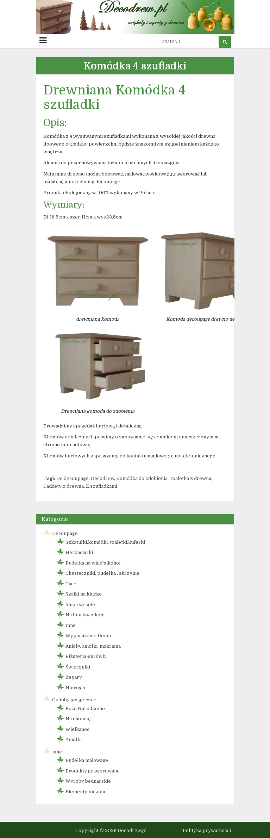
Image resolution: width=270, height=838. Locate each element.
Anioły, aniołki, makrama (93, 646)
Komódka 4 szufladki (135, 66)
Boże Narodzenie (85, 708)
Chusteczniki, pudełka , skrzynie (102, 573)
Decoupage (65, 533)
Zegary (73, 677)
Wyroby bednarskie (88, 781)
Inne (70, 625)
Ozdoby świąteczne (74, 699)
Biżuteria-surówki (86, 656)
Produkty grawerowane (92, 771)
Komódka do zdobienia (142, 478)
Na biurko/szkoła (85, 614)
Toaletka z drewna (190, 478)
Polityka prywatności (207, 830)
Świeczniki (77, 667)
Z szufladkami (101, 486)
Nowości (75, 687)
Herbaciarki (79, 552)
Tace (70, 583)
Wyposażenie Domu (88, 635)
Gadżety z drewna (63, 486)
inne (57, 751)
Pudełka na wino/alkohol (92, 563)
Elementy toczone (86, 791)
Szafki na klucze (83, 594)
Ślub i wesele (80, 604)
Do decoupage (72, 478)
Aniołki (73, 739)
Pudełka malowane (86, 760)
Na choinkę (78, 718)
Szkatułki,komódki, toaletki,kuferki (105, 542)
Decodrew (102, 478)
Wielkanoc (77, 729)
